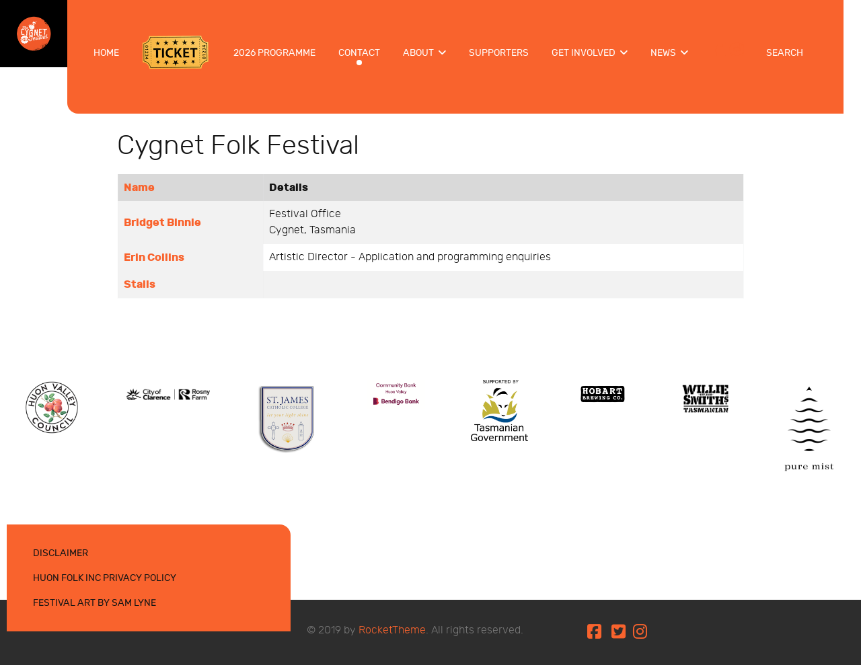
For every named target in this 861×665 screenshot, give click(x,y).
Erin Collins (154, 257)
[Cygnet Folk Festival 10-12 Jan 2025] (33, 32)
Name (139, 187)
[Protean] (52, 406)
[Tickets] (176, 52)
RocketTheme (392, 630)
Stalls (139, 284)
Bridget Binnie (162, 222)
